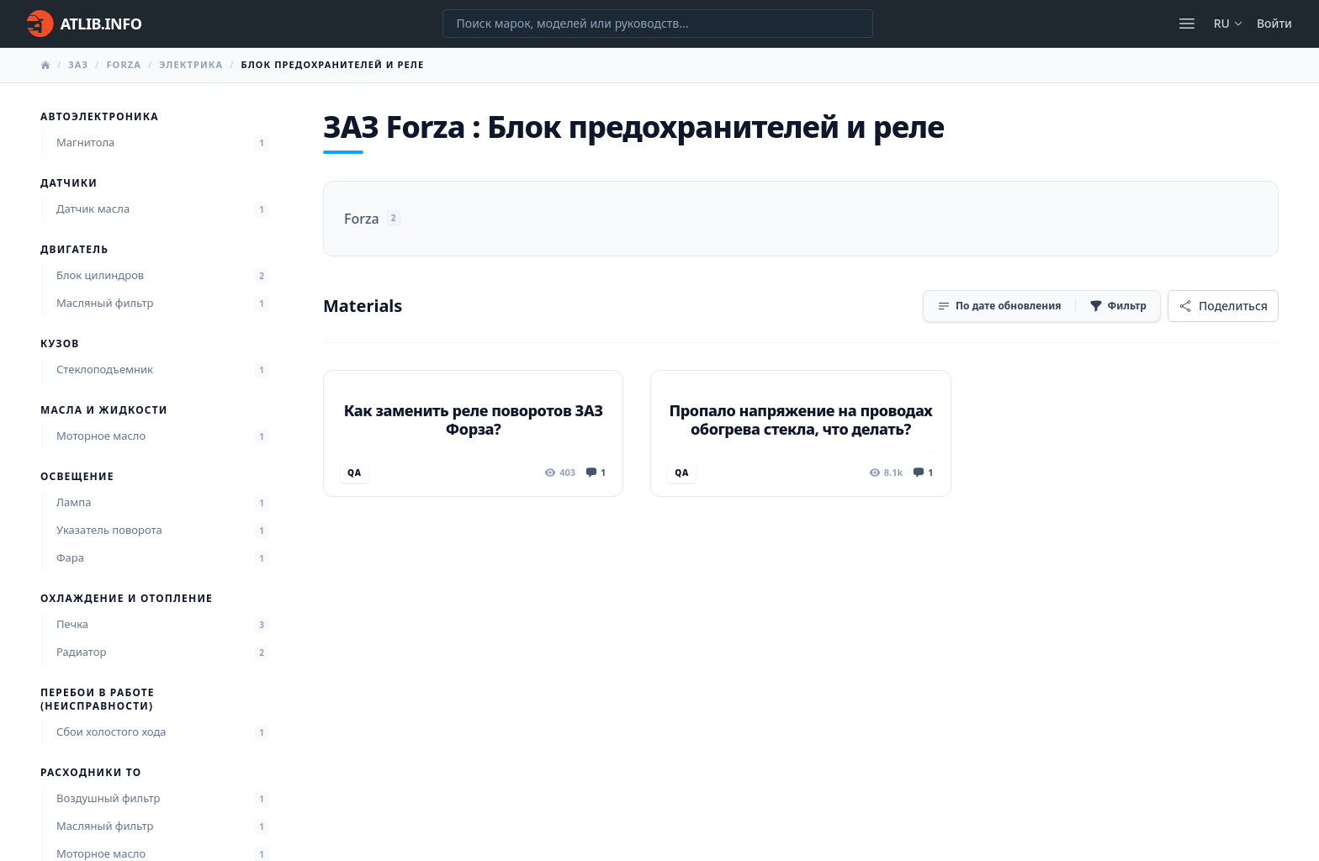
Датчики (69, 183)
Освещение (77, 476)
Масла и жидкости (103, 410)
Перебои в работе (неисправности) (97, 699)
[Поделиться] (1223, 306)
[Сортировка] (999, 306)
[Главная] (84, 23)
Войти (1274, 23)
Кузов (59, 344)
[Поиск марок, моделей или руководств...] (657, 23)
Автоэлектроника (99, 117)
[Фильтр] (1118, 306)
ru (1228, 23)
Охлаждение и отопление (126, 598)
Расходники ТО (90, 772)
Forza (123, 64)
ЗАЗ (78, 64)
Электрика (191, 64)
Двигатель (74, 249)
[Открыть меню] (1186, 23)
